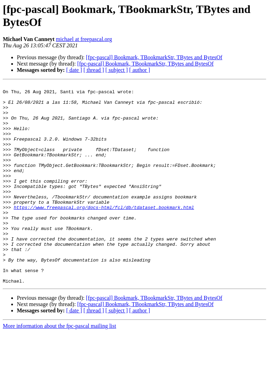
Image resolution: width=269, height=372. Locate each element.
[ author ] (139, 70)
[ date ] (74, 70)
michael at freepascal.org (84, 39)
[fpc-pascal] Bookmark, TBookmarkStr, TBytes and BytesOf (154, 57)
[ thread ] (93, 70)
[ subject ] (116, 70)
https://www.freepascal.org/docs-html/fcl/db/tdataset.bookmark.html (104, 232)
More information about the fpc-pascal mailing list (59, 366)
